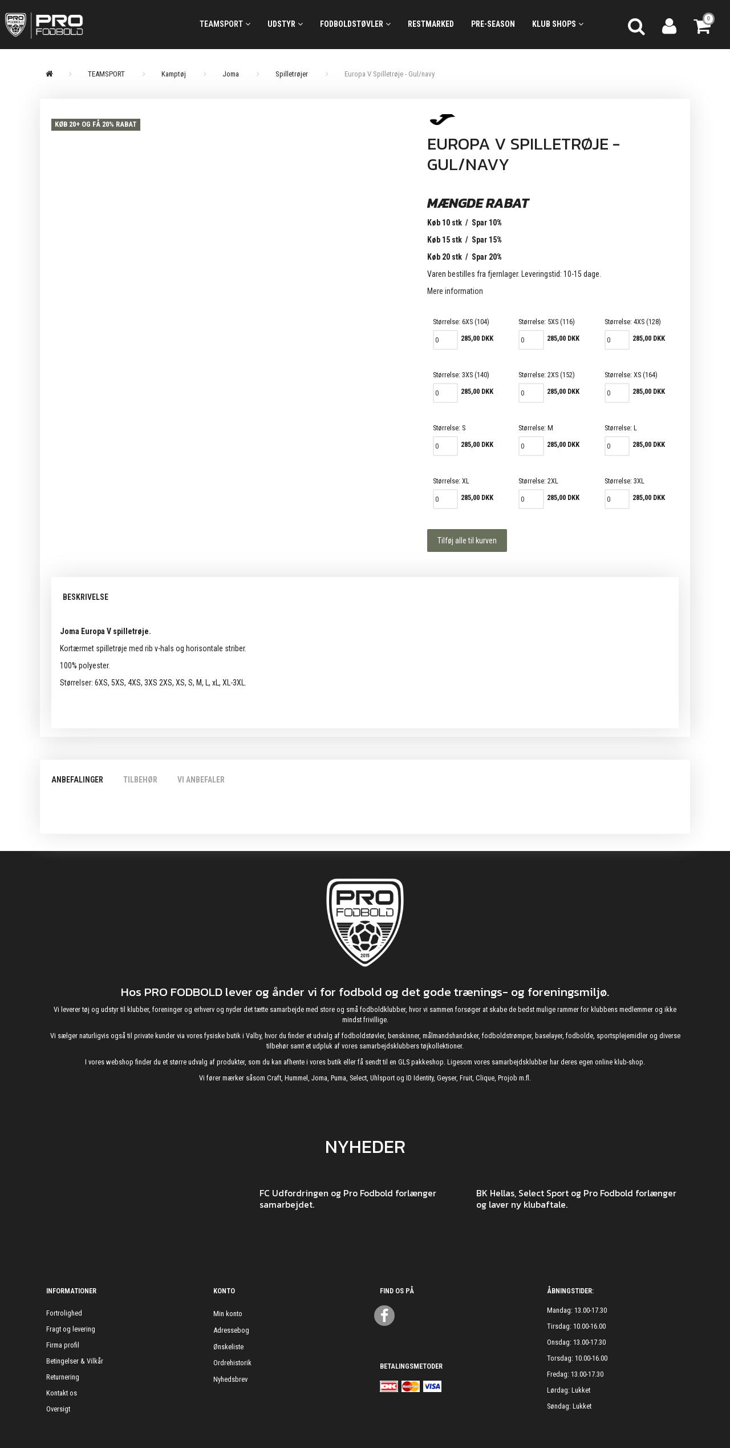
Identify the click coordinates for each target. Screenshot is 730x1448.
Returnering (62, 1377)
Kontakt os (61, 1393)
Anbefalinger (77, 779)
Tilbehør (140, 779)
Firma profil (62, 1345)
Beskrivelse (85, 597)
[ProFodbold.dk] (91, 25)
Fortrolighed (64, 1313)
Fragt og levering (70, 1329)
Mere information (455, 291)
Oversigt (58, 1409)
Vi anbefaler (201, 779)
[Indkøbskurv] (703, 25)
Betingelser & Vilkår (74, 1361)
